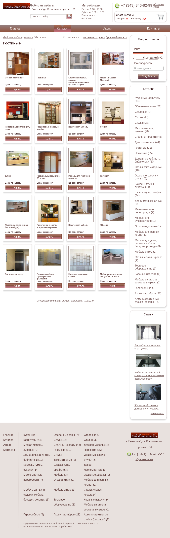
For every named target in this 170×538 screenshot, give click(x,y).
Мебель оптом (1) (145, 251)
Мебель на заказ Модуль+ (108, 79)
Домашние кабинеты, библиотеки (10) (148, 160)
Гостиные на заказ (14, 274)
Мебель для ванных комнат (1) (147, 233)
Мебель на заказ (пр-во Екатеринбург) (16, 226)
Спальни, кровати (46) (148, 136)
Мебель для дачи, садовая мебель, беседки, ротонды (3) (148, 243)
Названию (90, 37)
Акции (107, 28)
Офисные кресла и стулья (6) (146, 177)
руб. (160, 57)
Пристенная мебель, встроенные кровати (47, 226)
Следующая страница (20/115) (53, 300)
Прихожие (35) (144, 153)
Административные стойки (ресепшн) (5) (147, 300)
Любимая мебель (12, 37)
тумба (8, 176)
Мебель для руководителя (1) (145, 219)
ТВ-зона (104, 225)
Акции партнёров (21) (148, 293)
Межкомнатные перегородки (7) (144, 211)
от (134, 57)
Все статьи (157, 413)
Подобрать (148, 76)
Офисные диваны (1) (148, 226)
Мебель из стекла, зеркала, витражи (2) (148, 281)
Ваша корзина (125, 15)
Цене (101, 37)
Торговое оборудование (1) (145, 267)
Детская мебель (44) (147, 142)
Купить (17, 89)
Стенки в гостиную (14, 78)
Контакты (153, 28)
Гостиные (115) (144, 147)
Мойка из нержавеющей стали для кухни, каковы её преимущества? (149, 375)
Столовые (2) (143, 111)
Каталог (62, 28)
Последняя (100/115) (82, 300)
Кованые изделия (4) (147, 274)
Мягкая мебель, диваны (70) (144, 130)
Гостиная (41, 78)
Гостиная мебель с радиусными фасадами (45, 276)
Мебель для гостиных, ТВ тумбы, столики (111, 275)
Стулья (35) (142, 122)
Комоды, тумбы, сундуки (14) (145, 185)
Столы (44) (141, 117)
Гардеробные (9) (145, 288)
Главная (15, 28)
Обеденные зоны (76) (148, 106)
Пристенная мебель (78, 127)
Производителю (116, 37)
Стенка (103, 127)
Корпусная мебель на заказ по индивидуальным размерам (78, 81)
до (147, 57)
